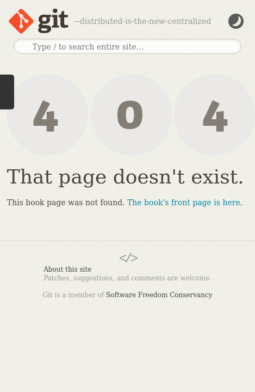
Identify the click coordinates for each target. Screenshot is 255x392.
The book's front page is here (183, 202)
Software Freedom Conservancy (159, 295)
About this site (67, 269)
